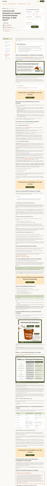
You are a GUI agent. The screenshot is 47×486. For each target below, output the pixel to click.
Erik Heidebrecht (10, 27)
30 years (21, 272)
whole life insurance (28, 354)
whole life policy (30, 210)
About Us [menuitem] (28, 3)
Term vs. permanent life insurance (24, 256)
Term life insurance (26, 307)
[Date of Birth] (30, 14)
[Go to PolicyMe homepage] (5, 1)
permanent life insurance (29, 57)
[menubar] (17, 4)
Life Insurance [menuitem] (5, 3)
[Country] (39, 14)
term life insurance (25, 145)
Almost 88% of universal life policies (22, 87)
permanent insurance (28, 127)
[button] (31, 16)
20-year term (38, 433)
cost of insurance (23, 389)
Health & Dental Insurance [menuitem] (12, 3)
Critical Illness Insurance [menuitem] (22, 3)
